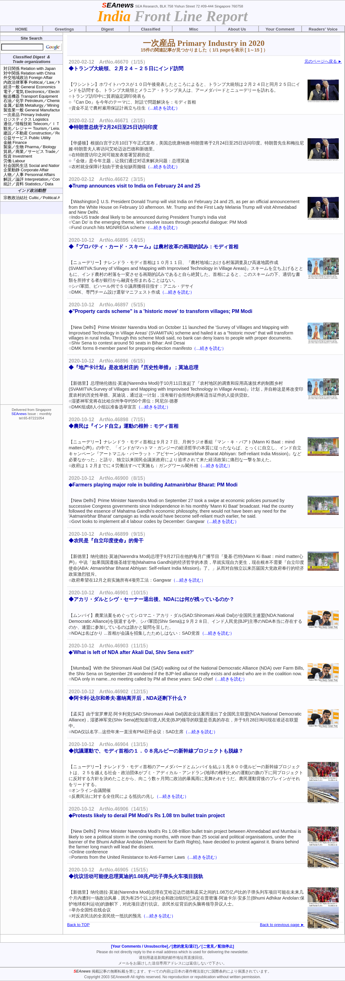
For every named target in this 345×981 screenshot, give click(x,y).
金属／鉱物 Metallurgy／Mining (31, 105)
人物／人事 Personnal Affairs (29, 174)
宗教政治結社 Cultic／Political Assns (35, 197)
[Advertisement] (31, 309)
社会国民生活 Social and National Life (37, 165)
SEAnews (19, 414)
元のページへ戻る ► (323, 61)
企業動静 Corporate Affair (26, 170)
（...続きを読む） (163, 107)
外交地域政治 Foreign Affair (27, 77)
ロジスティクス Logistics (25, 119)
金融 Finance (15, 142)
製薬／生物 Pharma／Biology (29, 146)
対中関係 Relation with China (29, 73)
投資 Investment (17, 156)
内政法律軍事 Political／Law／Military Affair (42, 82)
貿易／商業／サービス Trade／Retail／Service (45, 151)
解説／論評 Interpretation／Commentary (39, 179)
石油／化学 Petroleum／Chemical (33, 100)
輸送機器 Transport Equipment (30, 96)
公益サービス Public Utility (27, 137)
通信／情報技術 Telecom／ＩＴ (31, 123)
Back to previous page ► (282, 924)
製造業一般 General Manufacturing (34, 110)
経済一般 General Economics (29, 87)
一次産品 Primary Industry (26, 114)
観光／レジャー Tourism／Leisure (33, 128)
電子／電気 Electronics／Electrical (34, 91)
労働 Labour (14, 161)
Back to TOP (78, 924)
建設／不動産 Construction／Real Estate (39, 133)
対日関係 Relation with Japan (29, 68)
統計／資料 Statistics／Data (28, 184)
